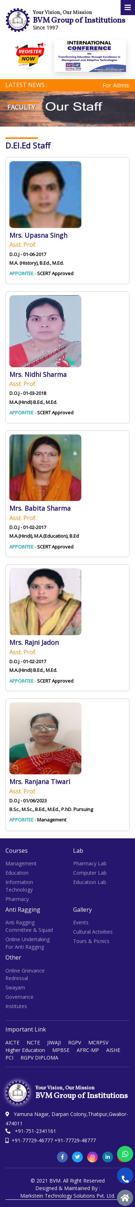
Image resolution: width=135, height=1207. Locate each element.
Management (21, 863)
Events (81, 922)
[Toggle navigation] (128, 7)
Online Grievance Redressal (25, 974)
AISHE (113, 1050)
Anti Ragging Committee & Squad (29, 926)
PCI (9, 1057)
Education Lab (89, 882)
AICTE (12, 1042)
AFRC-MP (88, 1050)
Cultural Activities (93, 931)
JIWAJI (54, 1042)
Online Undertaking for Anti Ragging (27, 943)
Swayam (15, 987)
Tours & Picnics (91, 941)
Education (16, 872)
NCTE (33, 1042)
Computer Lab (90, 872)
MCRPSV (98, 1042)
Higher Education (25, 1050)
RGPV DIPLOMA (39, 1057)
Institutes (16, 1006)
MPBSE (60, 1050)
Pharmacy (17, 899)
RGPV (74, 1042)
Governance (19, 996)
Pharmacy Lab (90, 863)
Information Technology (19, 886)
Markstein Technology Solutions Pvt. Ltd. (67, 1195)
